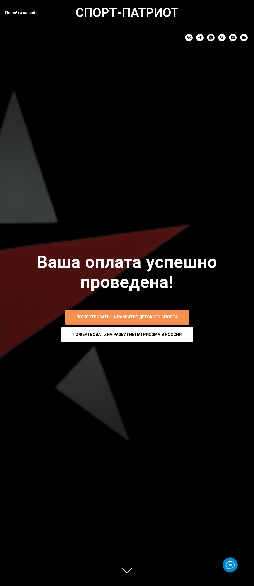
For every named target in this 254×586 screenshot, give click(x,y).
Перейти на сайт (21, 12)
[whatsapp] (211, 37)
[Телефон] (222, 37)
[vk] (189, 37)
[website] (244, 37)
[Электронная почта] (233, 37)
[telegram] (200, 37)
